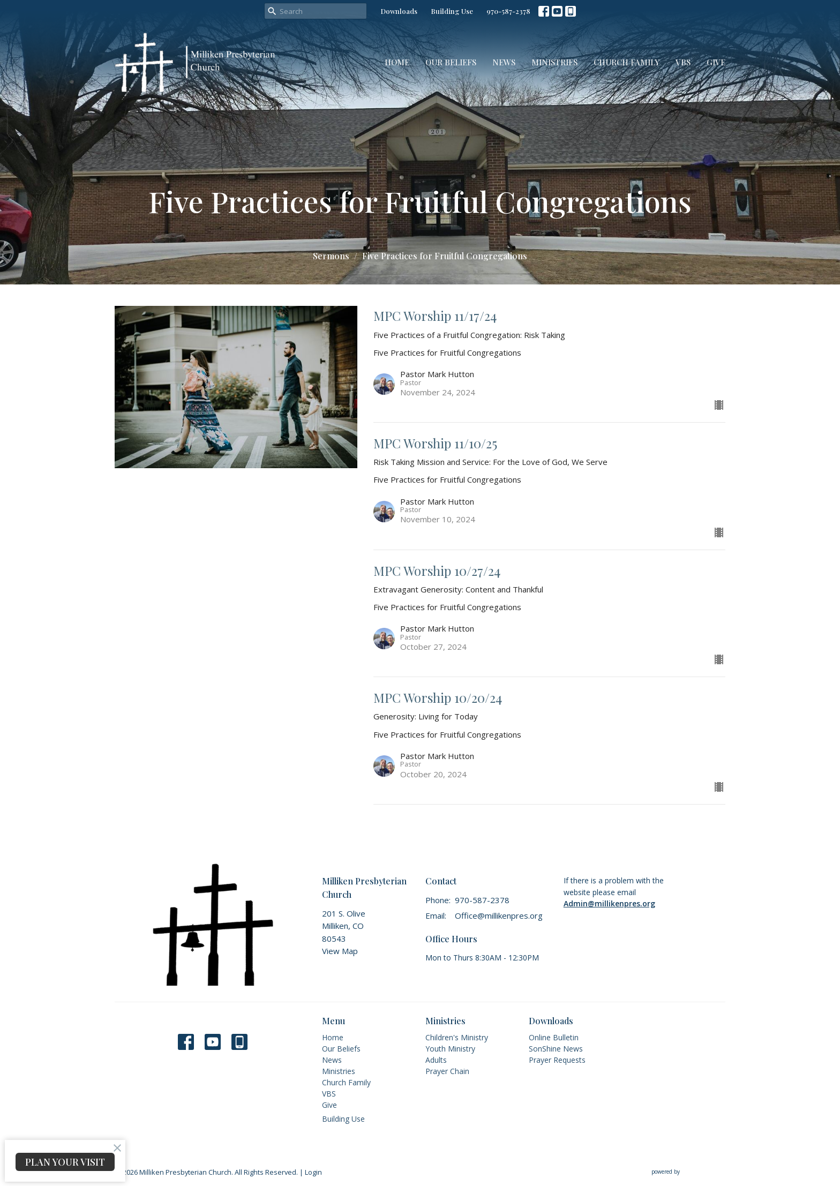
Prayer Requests (557, 1060)
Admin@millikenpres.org (609, 903)
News (503, 62)
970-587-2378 (508, 11)
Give (716, 62)
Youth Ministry (450, 1049)
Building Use (452, 11)
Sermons (331, 255)
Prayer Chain (447, 1071)
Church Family (626, 62)
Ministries (554, 62)
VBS (683, 62)
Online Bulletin (554, 1037)
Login (313, 1172)
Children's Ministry (456, 1037)
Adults (436, 1060)
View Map (340, 950)
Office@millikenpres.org (499, 915)
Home (397, 62)
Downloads (398, 11)
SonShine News (556, 1049)
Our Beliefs (450, 62)
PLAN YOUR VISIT (65, 1161)
